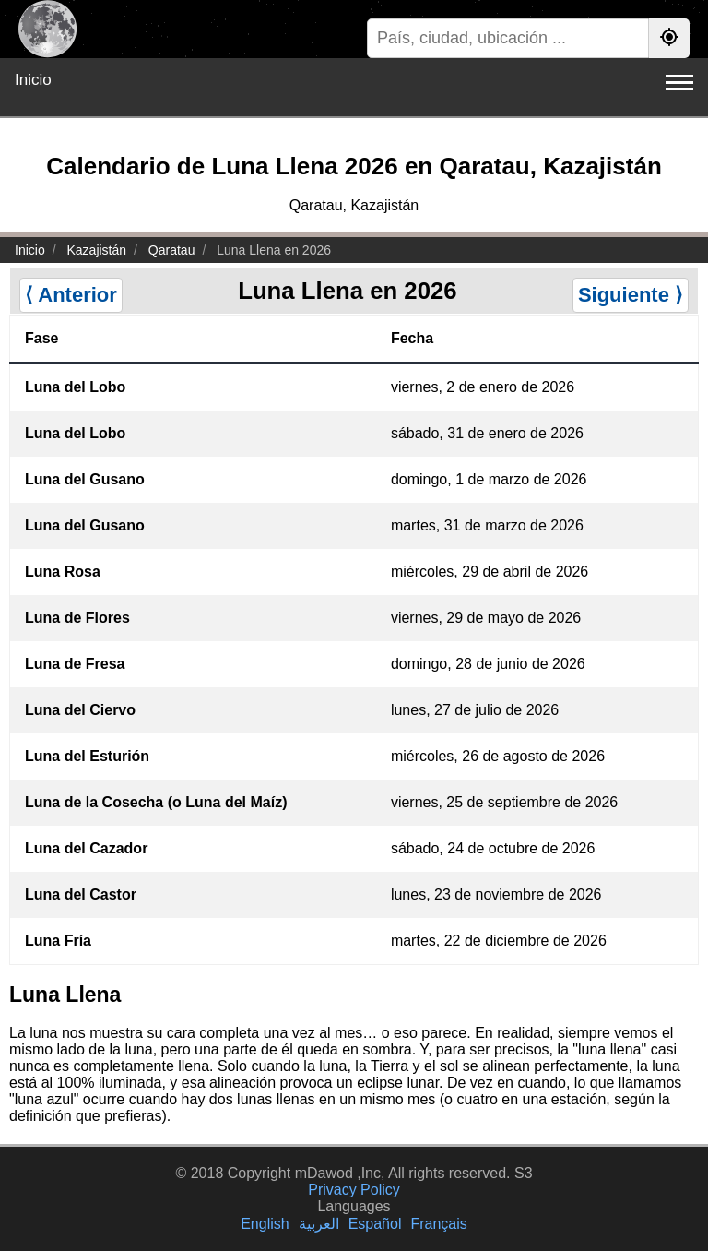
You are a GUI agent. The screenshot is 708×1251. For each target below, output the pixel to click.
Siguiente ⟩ (630, 294)
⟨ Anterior (71, 294)
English (265, 1224)
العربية (319, 1224)
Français (438, 1224)
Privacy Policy (354, 1189)
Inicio (33, 80)
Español (375, 1224)
